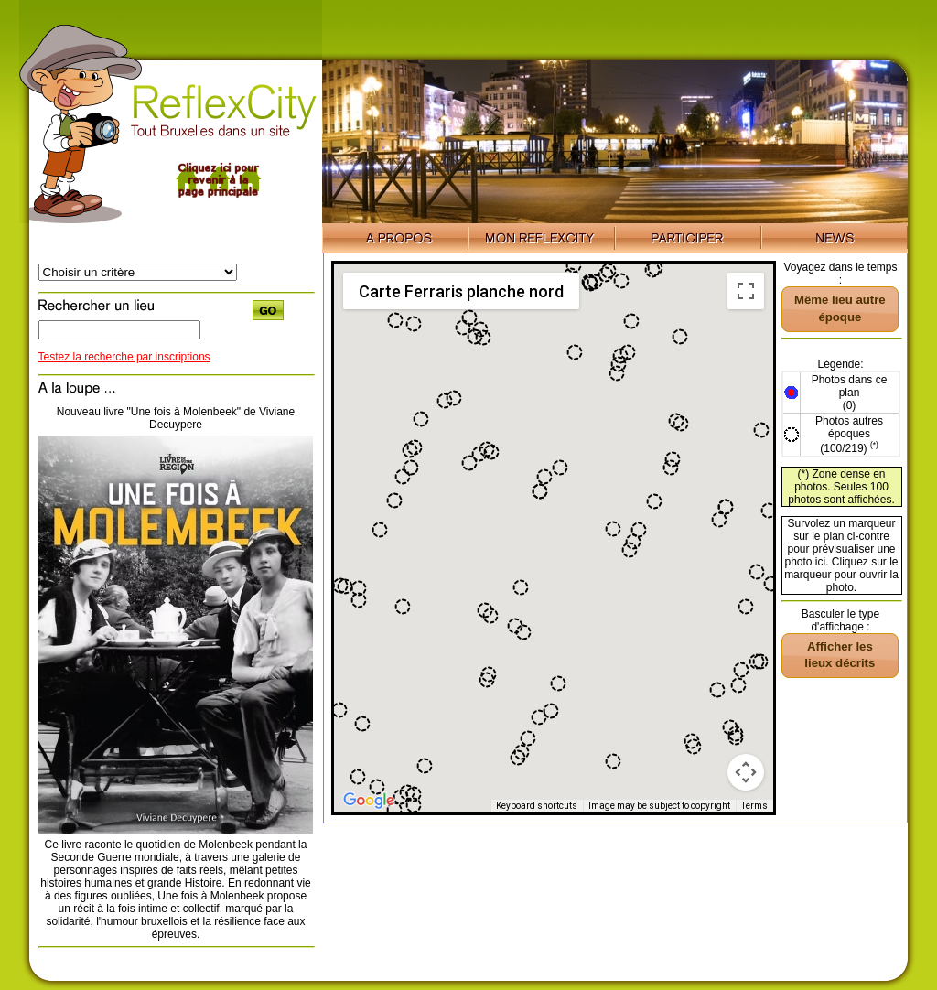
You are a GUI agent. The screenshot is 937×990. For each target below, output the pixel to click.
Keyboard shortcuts (536, 806)
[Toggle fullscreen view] (745, 291)
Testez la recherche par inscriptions (124, 356)
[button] (463, 327)
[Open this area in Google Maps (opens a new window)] (369, 800)
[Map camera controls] (745, 772)
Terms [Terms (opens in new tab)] (754, 806)
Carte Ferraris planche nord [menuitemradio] (461, 291)
